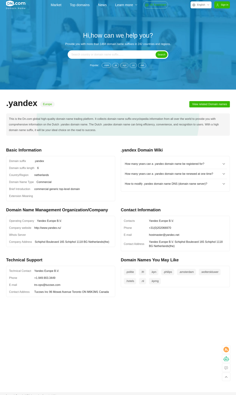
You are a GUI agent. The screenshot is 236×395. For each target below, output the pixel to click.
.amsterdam (186, 271)
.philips (167, 271)
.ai (115, 65)
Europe (47, 104)
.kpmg (155, 281)
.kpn (153, 271)
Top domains (80, 5)
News (102, 5)
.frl (142, 271)
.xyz (124, 65)
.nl (142, 281)
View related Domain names (209, 104)
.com (106, 65)
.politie (130, 271)
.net (142, 65)
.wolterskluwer (210, 271)
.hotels (130, 281)
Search (161, 54)
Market (56, 5)
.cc (133, 65)
